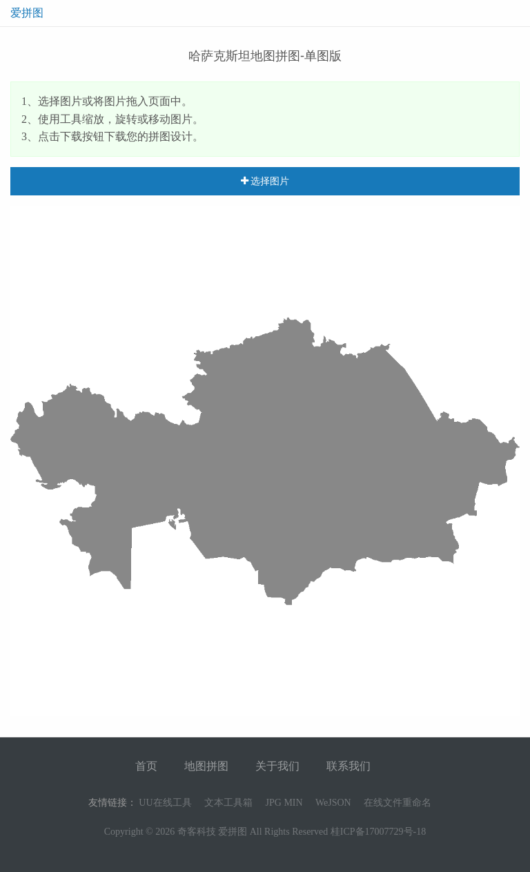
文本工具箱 (228, 802)
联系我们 (348, 766)
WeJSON (333, 802)
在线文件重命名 (397, 802)
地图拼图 (206, 766)
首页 (146, 766)
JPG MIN (284, 802)
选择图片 (265, 180)
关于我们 (277, 766)
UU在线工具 (165, 802)
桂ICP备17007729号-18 (378, 831)
